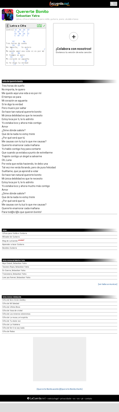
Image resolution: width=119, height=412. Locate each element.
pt (82, 398)
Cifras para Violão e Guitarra (14, 233)
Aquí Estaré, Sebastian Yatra (14, 263)
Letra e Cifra (18, 26)
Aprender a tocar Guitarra (13, 244)
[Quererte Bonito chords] (71, 389)
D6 (24, 30)
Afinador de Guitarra (11, 237)
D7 (28, 30)
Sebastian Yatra (28, 16)
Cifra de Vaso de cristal (12, 310)
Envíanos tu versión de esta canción (74, 43)
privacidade (65, 398)
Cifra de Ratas (8, 331)
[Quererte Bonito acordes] (48, 389)
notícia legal (53, 398)
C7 (23, 32)
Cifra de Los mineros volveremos (16, 314)
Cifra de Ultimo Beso (11, 307)
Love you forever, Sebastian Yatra (16, 277)
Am (20, 30)
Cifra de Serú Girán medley (14, 300)
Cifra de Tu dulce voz (11, 321)
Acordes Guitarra (9, 248)
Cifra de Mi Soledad (10, 303)
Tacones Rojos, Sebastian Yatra (15, 267)
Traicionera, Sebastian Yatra (14, 274)
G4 (19, 32)
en (78, 398)
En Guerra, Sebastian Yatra (13, 270)
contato (88, 398)
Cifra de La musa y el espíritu (15, 317)
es (74, 398)
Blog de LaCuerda (13, 241)
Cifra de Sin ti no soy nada (13, 328)
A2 (16, 30)
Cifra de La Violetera (11, 324)
